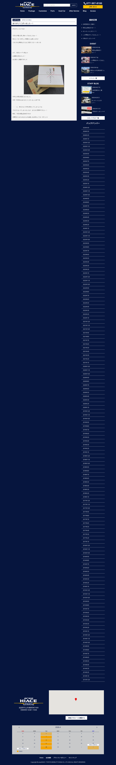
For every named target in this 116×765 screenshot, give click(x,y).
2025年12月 (86, 142)
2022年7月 (86, 295)
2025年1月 (86, 183)
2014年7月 (86, 653)
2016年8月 (86, 560)
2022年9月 (86, 288)
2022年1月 (86, 318)
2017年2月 (86, 538)
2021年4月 (86, 351)
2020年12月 (86, 366)
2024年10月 (86, 195)
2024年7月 (86, 206)
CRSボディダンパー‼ (89, 38)
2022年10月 (86, 284)
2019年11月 (86, 415)
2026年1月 (86, 139)
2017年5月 (86, 527)
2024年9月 (86, 198)
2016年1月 (86, 586)
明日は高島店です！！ (89, 28)
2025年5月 (86, 169)
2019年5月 (86, 437)
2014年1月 (86, 676)
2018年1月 (86, 497)
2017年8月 (86, 515)
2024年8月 (86, 202)
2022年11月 (86, 280)
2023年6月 (86, 254)
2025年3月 (86, 176)
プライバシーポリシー (59, 758)
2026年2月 (86, 135)
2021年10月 (86, 329)
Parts (53, 11)
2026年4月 (86, 128)
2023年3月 (86, 266)
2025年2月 (86, 180)
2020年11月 (86, 370)
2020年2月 (86, 404)
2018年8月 (86, 471)
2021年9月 (86, 333)
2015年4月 (86, 620)
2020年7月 (86, 385)
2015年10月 (86, 598)
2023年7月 (86, 251)
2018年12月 (86, 456)
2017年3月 (86, 534)
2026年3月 (86, 131)
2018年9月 (86, 467)
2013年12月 (86, 680)
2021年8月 (86, 336)
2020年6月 (86, 389)
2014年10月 (86, 642)
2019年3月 (86, 445)
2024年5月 (86, 213)
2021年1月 (86, 362)
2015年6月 (86, 612)
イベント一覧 (93, 78)
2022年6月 (86, 299)
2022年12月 (86, 277)
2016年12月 (86, 545)
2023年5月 (86, 258)
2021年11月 (86, 325)
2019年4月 (86, 441)
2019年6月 (86, 433)
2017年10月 (86, 508)
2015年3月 (86, 624)
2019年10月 (86, 418)
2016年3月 (86, 579)
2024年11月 (86, 191)
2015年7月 (86, 609)
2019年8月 (86, 426)
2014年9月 (86, 646)
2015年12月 (86, 590)
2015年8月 (86, 605)
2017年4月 (86, 530)
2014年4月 (86, 665)
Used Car (61, 11)
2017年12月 (86, 501)
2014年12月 (86, 635)
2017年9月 (86, 512)
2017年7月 (86, 519)
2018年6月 (86, 478)
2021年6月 (86, 344)
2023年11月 (86, 236)
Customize (43, 11)
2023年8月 (86, 247)
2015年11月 (86, 594)
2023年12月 (86, 232)
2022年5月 (86, 303)
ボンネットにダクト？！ (90, 31)
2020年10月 (86, 374)
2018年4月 (86, 486)
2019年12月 (86, 411)
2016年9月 (86, 556)
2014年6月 (86, 657)
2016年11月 (86, 549)
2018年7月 (86, 474)
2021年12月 (86, 321)
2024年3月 (86, 221)
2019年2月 (86, 448)
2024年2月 (86, 225)
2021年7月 (86, 340)
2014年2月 (86, 672)
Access (93, 11)
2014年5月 (86, 661)
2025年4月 (86, 172)
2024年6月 (86, 210)
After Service (74, 11)
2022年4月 (86, 307)
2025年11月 (86, 146)
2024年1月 (86, 228)
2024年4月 (86, 217)
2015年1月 (86, 631)
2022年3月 (86, 310)
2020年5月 (86, 392)
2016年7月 (86, 564)
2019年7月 (86, 430)
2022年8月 (86, 292)
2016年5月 (86, 571)
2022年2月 (86, 314)
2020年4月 (86, 396)
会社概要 (48, 758)
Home (22, 11)
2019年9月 (86, 422)
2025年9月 (86, 154)
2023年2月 (86, 269)
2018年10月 (86, 463)
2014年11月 (86, 639)
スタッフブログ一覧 (93, 118)
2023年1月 (86, 273)
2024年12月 (86, 187)
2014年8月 (86, 650)
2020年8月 (86, 381)
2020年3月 (86, 400)
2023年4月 (86, 262)
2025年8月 (86, 157)
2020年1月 (86, 407)
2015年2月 (86, 627)
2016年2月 (86, 583)
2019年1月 (86, 452)
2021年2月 (86, 359)
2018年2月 (86, 493)
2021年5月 (86, 348)
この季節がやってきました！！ (92, 35)
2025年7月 (86, 161)
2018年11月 (86, 459)
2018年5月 (86, 482)
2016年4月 (86, 575)
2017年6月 (86, 523)
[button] (93, 3)
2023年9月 (86, 243)
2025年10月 (86, 150)
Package (31, 11)
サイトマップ (72, 758)
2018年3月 (86, 489)
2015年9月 (86, 601)
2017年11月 (86, 504)
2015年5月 (86, 616)
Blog (84, 11)
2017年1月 (86, 542)
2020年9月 (86, 377)
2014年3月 (86, 668)
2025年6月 (86, 165)
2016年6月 (86, 568)
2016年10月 (86, 553)
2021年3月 (86, 355)
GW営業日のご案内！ (89, 24)
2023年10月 (86, 239)
